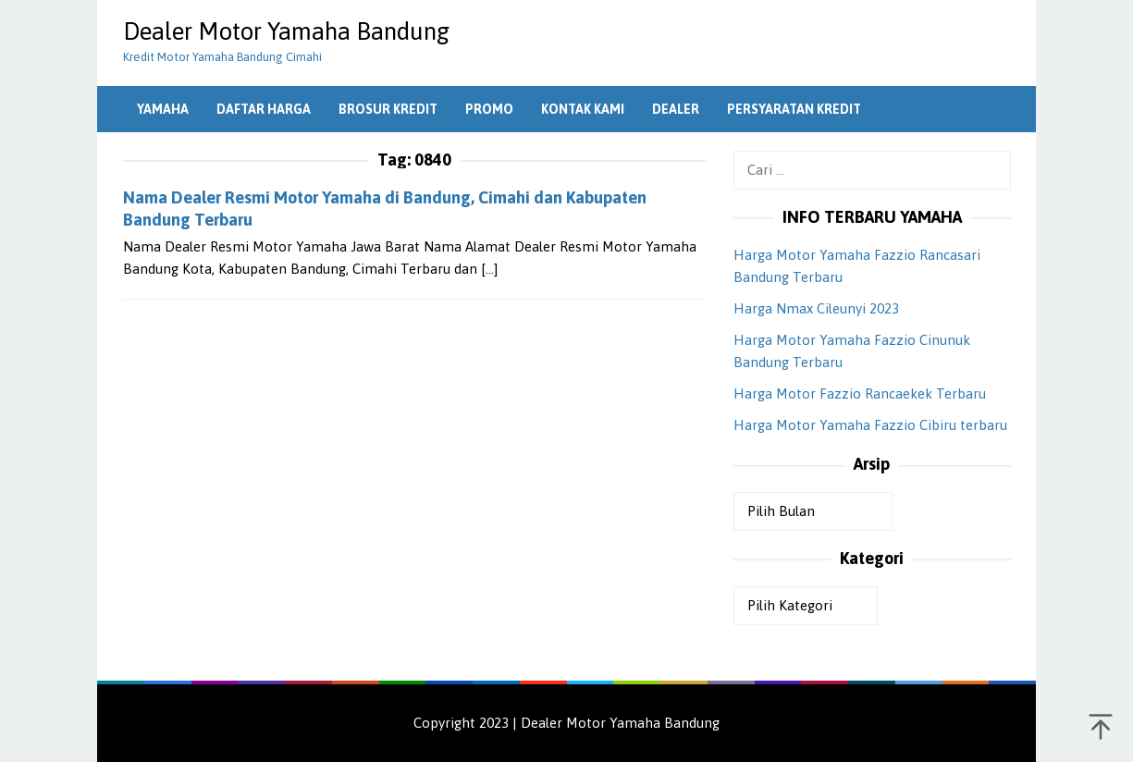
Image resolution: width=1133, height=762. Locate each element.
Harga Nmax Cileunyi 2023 (816, 308)
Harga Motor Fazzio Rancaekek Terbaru (859, 393)
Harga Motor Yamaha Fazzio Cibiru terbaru (870, 425)
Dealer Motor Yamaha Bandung (286, 31)
